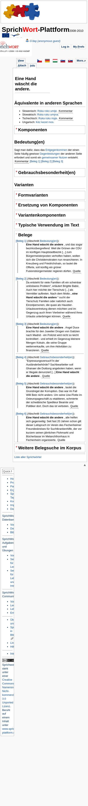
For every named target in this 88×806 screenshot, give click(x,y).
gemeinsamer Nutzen (54, 157)
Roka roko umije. (47, 110)
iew (21, 60)
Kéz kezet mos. (45, 122)
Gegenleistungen (50, 153)
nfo (32, 65)
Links (13, 642)
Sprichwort (8, 664)
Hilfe (13, 646)
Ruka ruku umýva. (48, 114)
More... (81, 60)
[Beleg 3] (57, 161)
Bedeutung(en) (49, 240)
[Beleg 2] (46, 161)
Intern (13, 653)
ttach (22, 65)
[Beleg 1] (35, 161)
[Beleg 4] (21, 357)
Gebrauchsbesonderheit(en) (56, 357)
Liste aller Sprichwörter (27, 457)
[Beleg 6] (21, 413)
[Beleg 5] (21, 383)
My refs (78, 46)
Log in (65, 46)
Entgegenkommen (56, 149)
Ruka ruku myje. (48, 118)
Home (22, 11)
